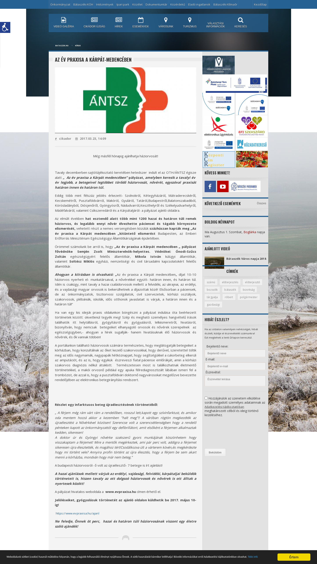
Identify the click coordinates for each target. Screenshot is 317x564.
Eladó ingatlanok (199, 4)
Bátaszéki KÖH (83, 4)
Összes (261, 202)
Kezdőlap (260, 4)
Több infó (83, 560)
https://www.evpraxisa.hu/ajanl (79, 513)
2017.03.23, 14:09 (90, 138)
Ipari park (123, 4)
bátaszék (254, 293)
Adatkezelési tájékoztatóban (225, 410)
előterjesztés (231, 285)
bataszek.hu (61, 45)
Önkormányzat (60, 4)
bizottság (213, 301)
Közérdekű (177, 4)
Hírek (78, 45)
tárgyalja (232, 301)
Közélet (137, 4)
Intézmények (104, 4)
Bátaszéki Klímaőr (225, 4)
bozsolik (235, 293)
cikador (63, 138)
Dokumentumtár (156, 4)
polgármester (216, 308)
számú (211, 285)
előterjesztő (215, 293)
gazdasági (238, 308)
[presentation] (223, 437)
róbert (248, 301)
